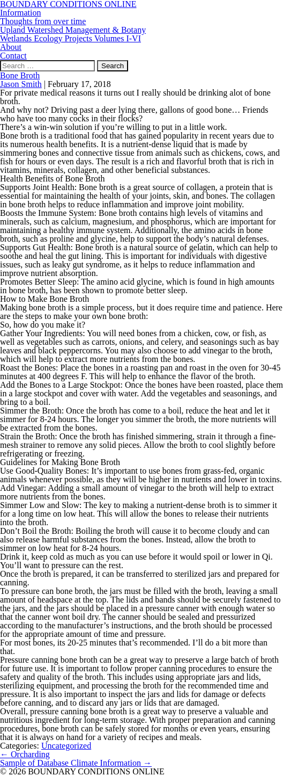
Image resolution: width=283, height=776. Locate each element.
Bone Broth (20, 75)
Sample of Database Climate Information (76, 762)
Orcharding (25, 754)
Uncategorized (66, 745)
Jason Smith (21, 84)
